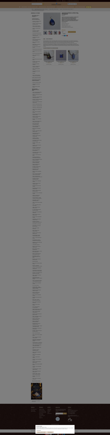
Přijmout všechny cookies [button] (41, 432)
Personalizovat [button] (50, 432)
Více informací (39, 430)
